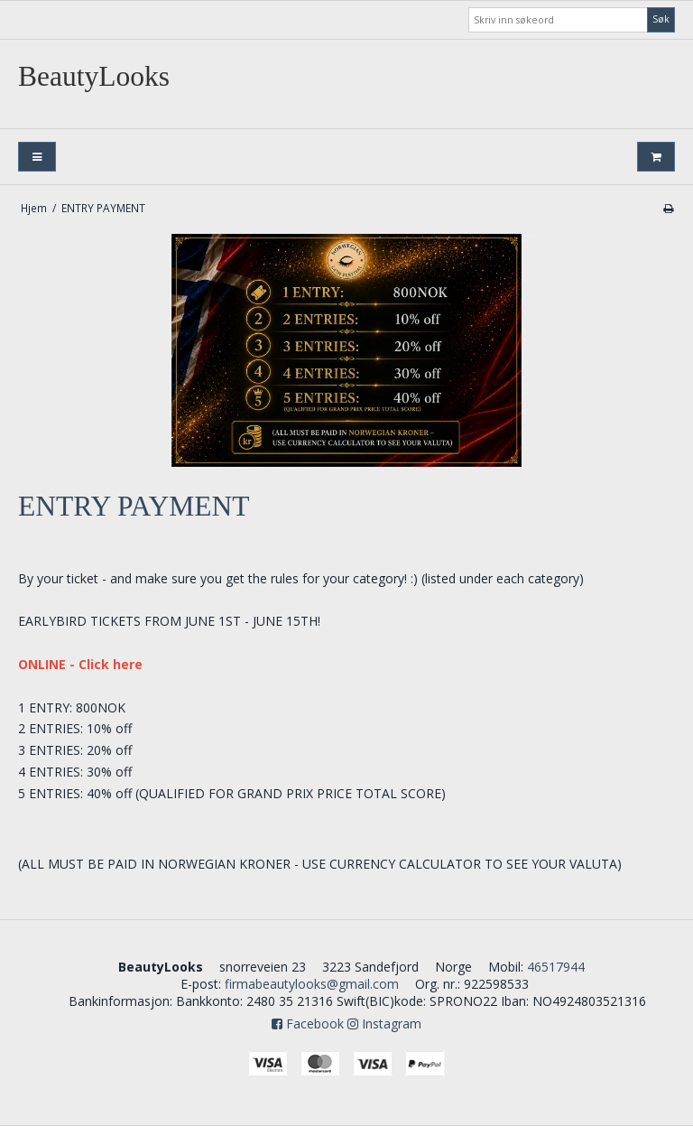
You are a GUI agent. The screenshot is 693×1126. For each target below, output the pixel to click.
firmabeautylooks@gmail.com (312, 983)
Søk (661, 19)
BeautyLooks (94, 76)
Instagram (384, 1023)
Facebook (308, 1023)
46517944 (556, 966)
